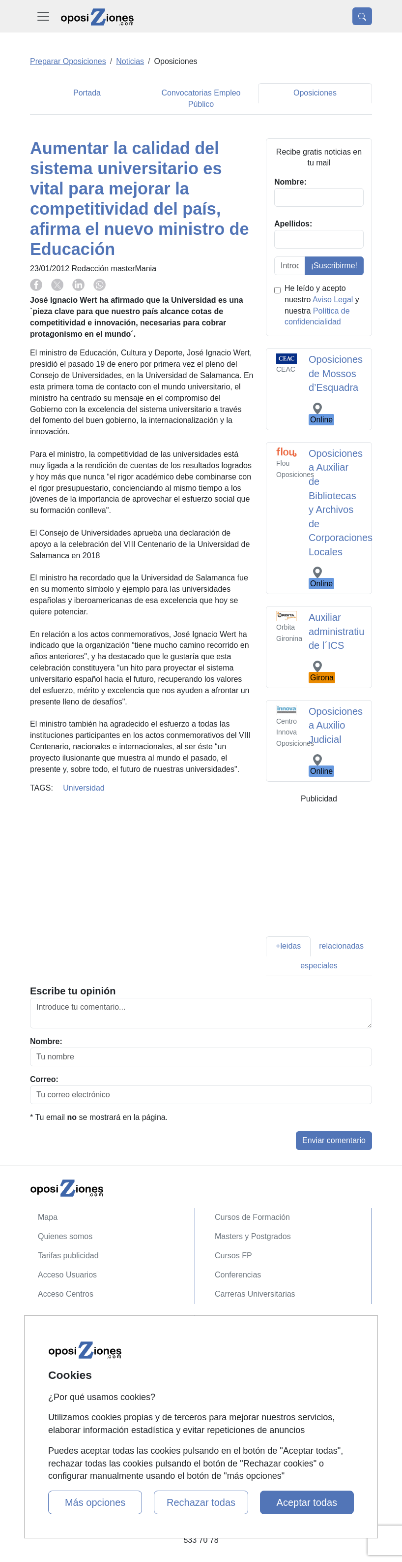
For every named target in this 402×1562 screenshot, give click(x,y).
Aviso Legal (333, 299)
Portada (87, 93)
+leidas (288, 946)
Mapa (47, 1217)
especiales (319, 965)
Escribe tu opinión (72, 991)
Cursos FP (233, 1255)
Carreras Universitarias (255, 1294)
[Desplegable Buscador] (362, 16)
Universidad (83, 788)
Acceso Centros (65, 1294)
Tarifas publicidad (68, 1255)
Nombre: (46, 1041)
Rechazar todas (201, 1502)
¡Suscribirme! (334, 265)
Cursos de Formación (252, 1217)
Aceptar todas (307, 1502)
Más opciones (95, 1502)
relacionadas (341, 946)
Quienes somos (65, 1236)
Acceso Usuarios (67, 1275)
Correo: (44, 1079)
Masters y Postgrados (253, 1236)
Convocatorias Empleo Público (201, 98)
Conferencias (238, 1275)
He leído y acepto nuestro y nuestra (322, 305)
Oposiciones (315, 93)
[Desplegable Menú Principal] (43, 16)
